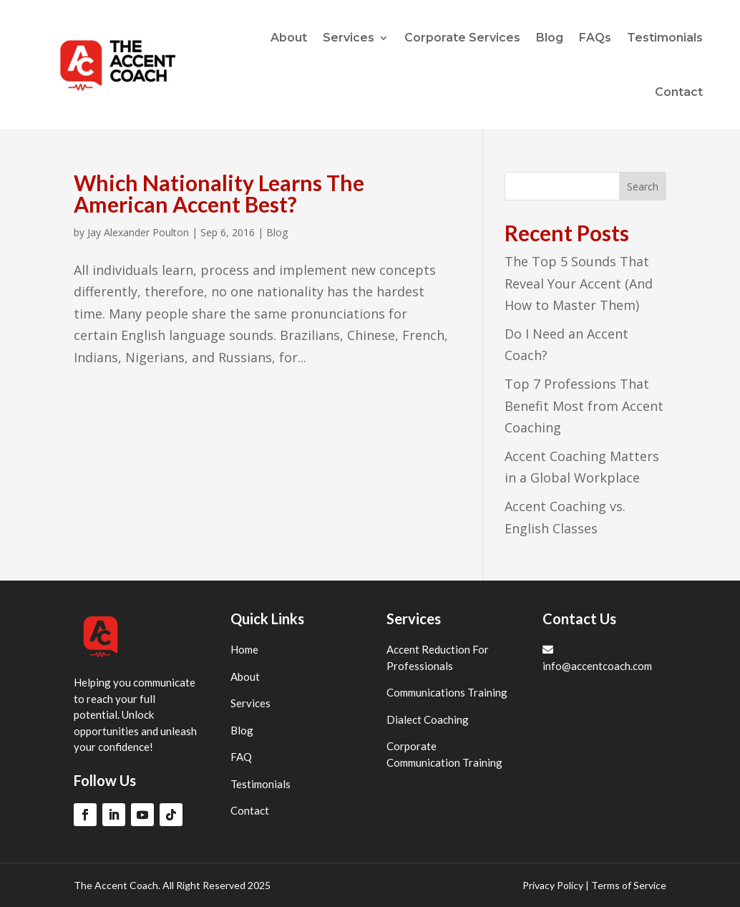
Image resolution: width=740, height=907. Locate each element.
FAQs (595, 37)
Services (348, 37)
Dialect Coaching (427, 719)
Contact (679, 92)
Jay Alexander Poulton (138, 232)
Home (244, 649)
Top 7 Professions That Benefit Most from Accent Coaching (584, 405)
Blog (549, 37)
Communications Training (446, 692)
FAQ (241, 756)
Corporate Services (462, 37)
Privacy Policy (552, 885)
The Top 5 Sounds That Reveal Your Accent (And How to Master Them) (579, 283)
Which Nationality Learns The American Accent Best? (219, 193)
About (289, 37)
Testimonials (665, 37)
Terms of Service (628, 885)
